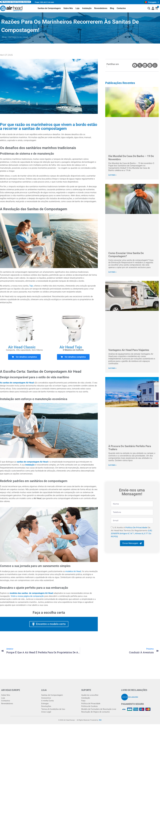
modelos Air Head (73, 571)
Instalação (87, 8)
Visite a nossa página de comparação (27, 596)
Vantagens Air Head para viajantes (128, 350)
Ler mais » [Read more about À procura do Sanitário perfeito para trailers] (112, 465)
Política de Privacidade (136, 527)
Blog (112, 8)
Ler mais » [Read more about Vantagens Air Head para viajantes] (112, 368)
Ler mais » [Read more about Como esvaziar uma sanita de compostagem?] (112, 272)
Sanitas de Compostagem (49, 8)
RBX (100, 720)
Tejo (31, 286)
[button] (149, 8)
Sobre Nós (68, 8)
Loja (77, 8)
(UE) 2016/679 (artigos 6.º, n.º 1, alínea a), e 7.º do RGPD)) (131, 533)
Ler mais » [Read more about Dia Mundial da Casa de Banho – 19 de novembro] (112, 175)
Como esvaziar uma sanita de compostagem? (126, 255)
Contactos (121, 8)
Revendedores (100, 8)
